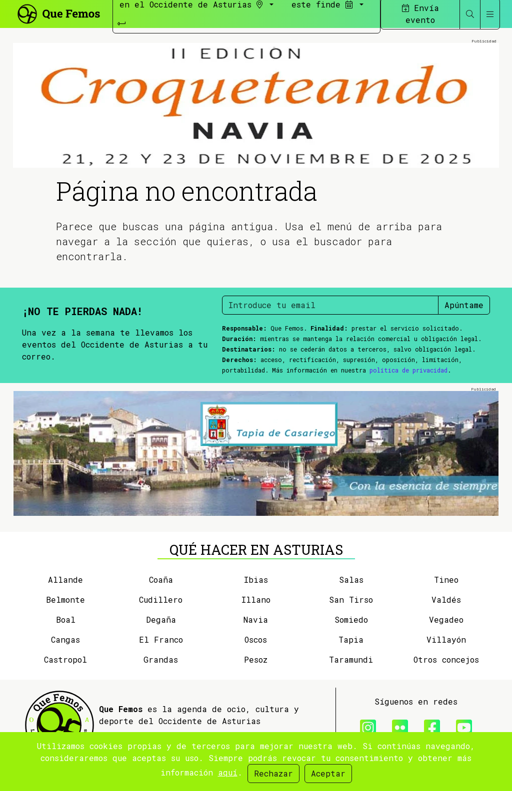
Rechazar (273, 773)
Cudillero (160, 599)
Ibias (256, 579)
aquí (228, 772)
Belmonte (65, 599)
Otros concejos (446, 659)
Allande (65, 579)
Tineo (446, 579)
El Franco (161, 639)
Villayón (446, 639)
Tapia (351, 639)
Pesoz (256, 659)
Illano (256, 599)
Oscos (255, 639)
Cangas (65, 639)
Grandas (161, 659)
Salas (351, 579)
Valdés (446, 599)
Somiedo (351, 619)
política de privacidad (409, 370)
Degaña (161, 619)
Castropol (65, 659)
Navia (256, 619)
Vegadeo (446, 619)
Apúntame (464, 305)
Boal (66, 619)
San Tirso (351, 599)
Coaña (161, 579)
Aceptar (328, 773)
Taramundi (351, 659)
